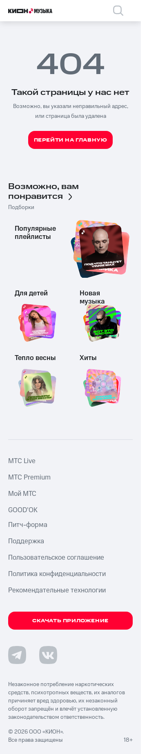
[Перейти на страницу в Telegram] (17, 655)
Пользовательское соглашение (56, 558)
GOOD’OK (23, 510)
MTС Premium (29, 477)
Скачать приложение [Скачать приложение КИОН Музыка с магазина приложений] (70, 620)
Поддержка (26, 541)
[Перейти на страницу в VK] (48, 655)
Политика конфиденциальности (57, 574)
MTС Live (22, 461)
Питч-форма (27, 525)
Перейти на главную (70, 140)
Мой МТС (22, 494)
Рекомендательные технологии (57, 590)
